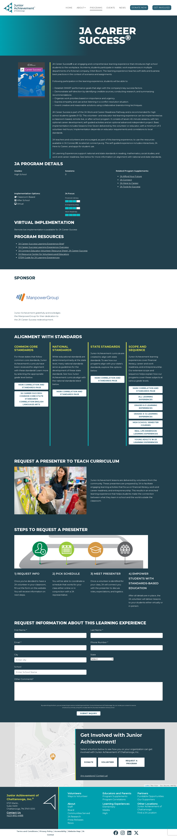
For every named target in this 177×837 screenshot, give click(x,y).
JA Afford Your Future (131, 176)
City (16, 654)
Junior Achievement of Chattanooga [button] (149, 808)
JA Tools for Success (130, 186)
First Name (20, 630)
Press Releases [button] (75, 820)
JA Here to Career (129, 183)
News (122, 8)
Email (17, 642)
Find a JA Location (147, 812)
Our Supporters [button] (146, 799)
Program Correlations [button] (114, 799)
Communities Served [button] (79, 813)
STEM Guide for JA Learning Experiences (38, 257)
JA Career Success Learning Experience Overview (43, 247)
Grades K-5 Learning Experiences (145, 406)
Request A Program (131, 762)
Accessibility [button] (60, 831)
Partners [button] (142, 793)
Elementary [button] (109, 806)
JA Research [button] (74, 816)
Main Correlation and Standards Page (31, 386)
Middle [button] (106, 810)
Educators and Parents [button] (117, 793)
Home (69, 8)
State (93, 654)
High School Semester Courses (146, 423)
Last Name (97, 630)
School (17, 667)
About (80, 8)
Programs (96, 8)
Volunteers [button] (74, 793)
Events (111, 8)
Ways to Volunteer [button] (78, 796)
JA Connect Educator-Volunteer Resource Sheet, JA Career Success (52, 250)
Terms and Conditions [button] (27, 831)
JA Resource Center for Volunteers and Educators (43, 254)
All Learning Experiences (145, 398)
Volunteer (107, 762)
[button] (85, 8)
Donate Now (139, 7)
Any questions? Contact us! (94, 775)
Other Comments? (23, 679)
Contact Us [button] (14, 812)
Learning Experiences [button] (116, 804)
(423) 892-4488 (15, 815)
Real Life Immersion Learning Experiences (146, 432)
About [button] (71, 804)
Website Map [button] (74, 831)
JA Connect (126, 180)
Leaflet (147, 785)
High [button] (105, 813)
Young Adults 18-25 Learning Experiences (146, 440)
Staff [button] (70, 806)
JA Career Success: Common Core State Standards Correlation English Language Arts (31, 399)
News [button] (71, 823)
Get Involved (162, 7)
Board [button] (71, 810)
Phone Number (99, 642)
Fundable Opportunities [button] (150, 796)
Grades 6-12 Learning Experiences (146, 415)
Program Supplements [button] (115, 796)
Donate (88, 762)
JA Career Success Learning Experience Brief (41, 243)
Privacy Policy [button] (46, 831)
